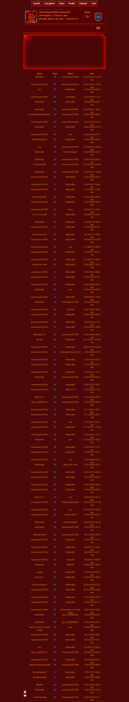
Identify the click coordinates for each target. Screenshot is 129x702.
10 (55, 77)
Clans (61, 3)
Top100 (36, 3)
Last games (49, 3)
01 (55, 97)
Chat (94, 3)
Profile (72, 3)
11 (55, 109)
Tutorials (83, 3)
